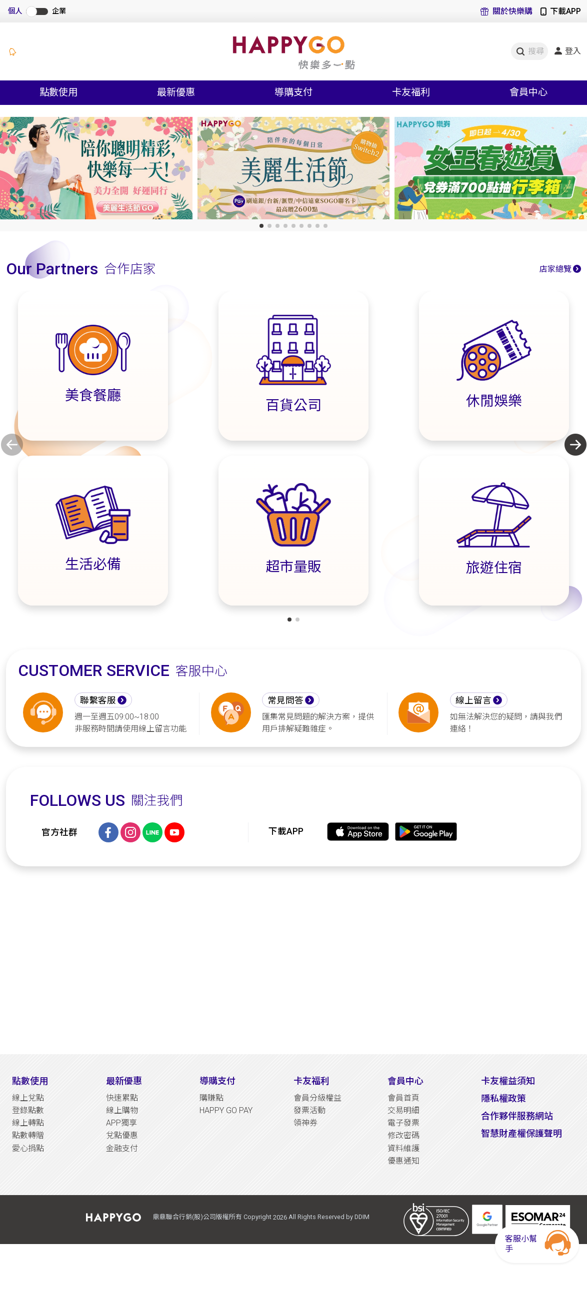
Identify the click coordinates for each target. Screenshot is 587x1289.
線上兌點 (28, 1098)
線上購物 (122, 1110)
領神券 (306, 1123)
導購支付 (218, 1081)
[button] (262, 226)
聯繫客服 (98, 700)
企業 (59, 11)
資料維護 (404, 1148)
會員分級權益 (318, 1098)
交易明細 (404, 1110)
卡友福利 (312, 1081)
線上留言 (474, 700)
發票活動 (310, 1110)
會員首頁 (404, 1098)
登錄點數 (28, 1110)
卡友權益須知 (508, 1081)
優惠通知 (404, 1161)
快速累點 (122, 1098)
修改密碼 (404, 1135)
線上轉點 (28, 1123)
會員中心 (406, 1081)
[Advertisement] (293, 960)
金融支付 (122, 1148)
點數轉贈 (28, 1135)
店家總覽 (556, 269)
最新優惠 (124, 1081)
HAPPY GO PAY (226, 1110)
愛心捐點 (28, 1148)
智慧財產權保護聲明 (521, 1133)
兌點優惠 (122, 1135)
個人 (15, 11)
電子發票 (404, 1123)
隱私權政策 (503, 1098)
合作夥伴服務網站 (517, 1116)
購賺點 (212, 1098)
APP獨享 (121, 1123)
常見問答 (286, 700)
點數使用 (30, 1081)
